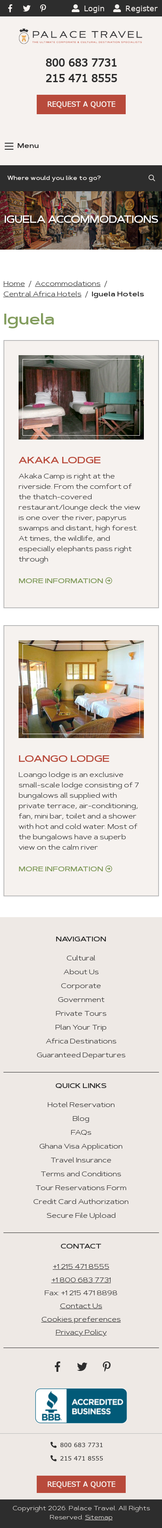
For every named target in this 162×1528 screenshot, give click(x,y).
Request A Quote (81, 104)
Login (94, 8)
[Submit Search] (152, 178)
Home (14, 284)
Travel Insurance (81, 1160)
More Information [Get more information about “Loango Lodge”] (61, 869)
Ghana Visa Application (81, 1146)
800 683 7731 (81, 62)
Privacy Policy (81, 1332)
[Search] (81, 178)
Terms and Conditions (81, 1174)
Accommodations (68, 284)
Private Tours (81, 1014)
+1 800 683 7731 (81, 1280)
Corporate (81, 986)
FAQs (81, 1133)
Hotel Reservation (81, 1105)
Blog (81, 1119)
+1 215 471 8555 (81, 1267)
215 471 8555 (81, 78)
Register (141, 8)
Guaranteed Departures (81, 1055)
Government (81, 1000)
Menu (22, 146)
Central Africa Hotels (42, 294)
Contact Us (81, 1306)
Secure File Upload (81, 1216)
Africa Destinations (81, 1041)
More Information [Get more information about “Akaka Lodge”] (61, 581)
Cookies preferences (81, 1319)
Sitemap (99, 1518)
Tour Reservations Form (81, 1188)
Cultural (81, 958)
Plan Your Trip (81, 1027)
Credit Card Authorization (81, 1202)
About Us (81, 972)
